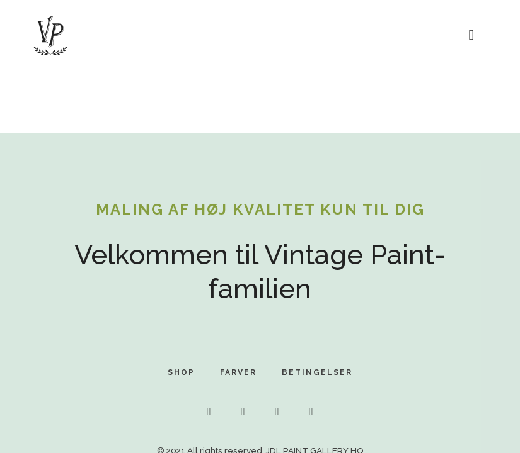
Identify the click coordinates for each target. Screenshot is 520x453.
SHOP (181, 372)
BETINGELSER (317, 372)
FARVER (238, 372)
